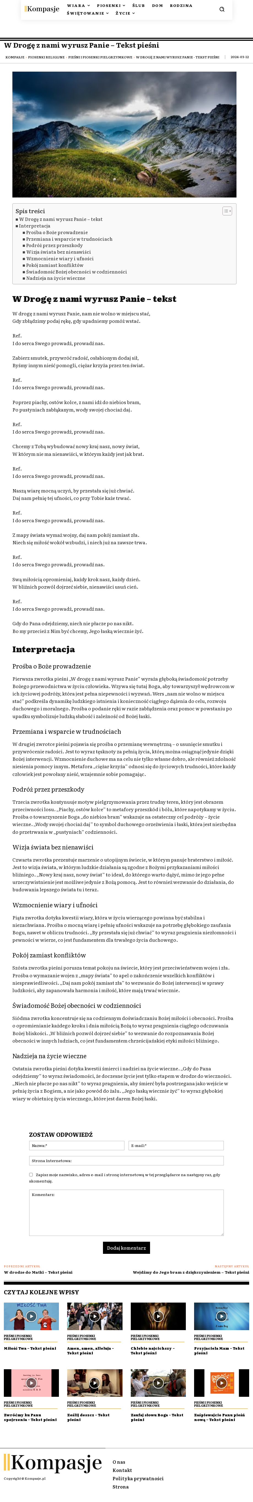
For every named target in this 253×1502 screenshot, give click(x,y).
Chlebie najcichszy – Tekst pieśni (155, 1350)
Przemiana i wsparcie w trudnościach (69, 239)
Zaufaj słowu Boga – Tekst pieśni (152, 1417)
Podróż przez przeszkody (54, 245)
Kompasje (15, 57)
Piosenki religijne (46, 57)
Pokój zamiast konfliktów (54, 265)
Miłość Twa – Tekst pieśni (24, 1350)
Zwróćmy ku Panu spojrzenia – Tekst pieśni (25, 1419)
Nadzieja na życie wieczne (55, 278)
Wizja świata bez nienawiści (58, 252)
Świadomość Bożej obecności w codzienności (76, 272)
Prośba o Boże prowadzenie (57, 232)
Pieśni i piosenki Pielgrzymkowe (100, 57)
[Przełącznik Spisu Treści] (224, 211)
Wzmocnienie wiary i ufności (60, 258)
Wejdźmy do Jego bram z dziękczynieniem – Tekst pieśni (191, 1272)
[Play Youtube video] (124, 135)
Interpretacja (34, 226)
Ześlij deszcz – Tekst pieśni (90, 1417)
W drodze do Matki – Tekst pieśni (38, 1272)
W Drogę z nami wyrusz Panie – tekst (61, 219)
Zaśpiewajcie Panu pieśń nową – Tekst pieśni (215, 1419)
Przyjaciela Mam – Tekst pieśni (221, 1350)
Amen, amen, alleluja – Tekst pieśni (92, 1350)
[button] (221, 9)
